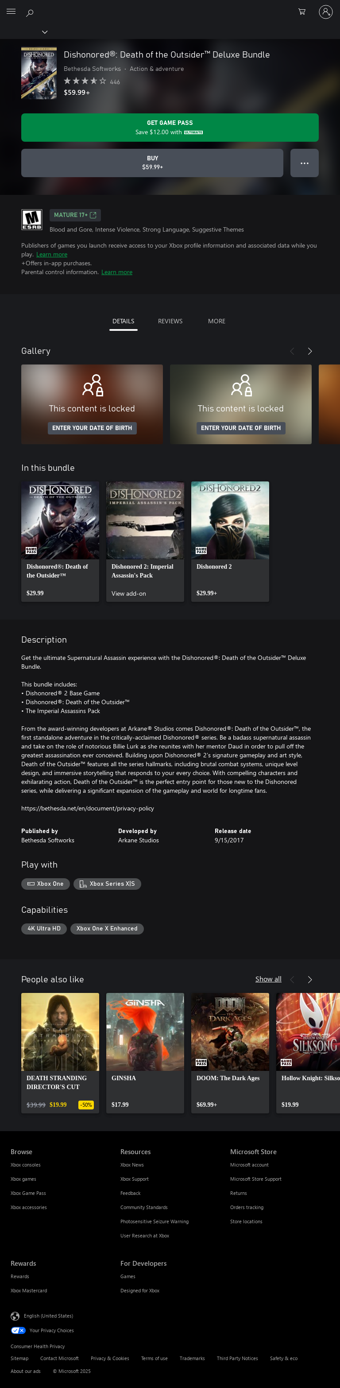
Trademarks (192, 1358)
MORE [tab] (216, 321)
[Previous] (292, 351)
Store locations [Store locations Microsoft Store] (246, 1221)
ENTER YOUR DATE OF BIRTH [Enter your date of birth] (92, 428)
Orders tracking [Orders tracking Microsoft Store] (246, 1207)
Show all (268, 978)
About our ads (26, 1371)
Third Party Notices (237, 1358)
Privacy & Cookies (110, 1358)
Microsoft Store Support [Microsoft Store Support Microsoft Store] (256, 1179)
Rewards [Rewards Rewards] (20, 1276)
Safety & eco (284, 1358)
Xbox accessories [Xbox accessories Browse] (29, 1207)
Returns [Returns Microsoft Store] (238, 1193)
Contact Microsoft (59, 1358)
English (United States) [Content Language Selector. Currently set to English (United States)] (48, 1315)
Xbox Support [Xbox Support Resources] (134, 1179)
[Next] (310, 351)
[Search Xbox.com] (31, 11)
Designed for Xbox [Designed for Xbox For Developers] (139, 1290)
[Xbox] (23, 31)
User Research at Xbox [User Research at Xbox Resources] (144, 1235)
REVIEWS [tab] (170, 321)
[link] (60, 541)
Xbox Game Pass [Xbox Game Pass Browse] (28, 1193)
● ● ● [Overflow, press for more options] (305, 162)
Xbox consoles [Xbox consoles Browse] (26, 1164)
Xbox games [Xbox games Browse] (23, 1179)
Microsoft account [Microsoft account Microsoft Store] (249, 1164)
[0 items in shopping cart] (304, 12)
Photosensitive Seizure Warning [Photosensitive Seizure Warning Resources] (154, 1221)
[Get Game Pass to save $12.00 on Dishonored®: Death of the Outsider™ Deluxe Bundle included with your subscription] (170, 127)
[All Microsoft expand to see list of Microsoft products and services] (11, 12)
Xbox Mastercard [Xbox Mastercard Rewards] (29, 1290)
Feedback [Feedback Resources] (130, 1193)
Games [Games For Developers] (127, 1276)
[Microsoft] (169, 6)
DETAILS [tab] (123, 321)
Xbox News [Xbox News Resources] (132, 1164)
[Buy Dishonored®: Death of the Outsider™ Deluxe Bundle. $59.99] (152, 163)
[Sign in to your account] (325, 12)
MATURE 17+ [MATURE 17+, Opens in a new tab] (75, 215)
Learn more (51, 254)
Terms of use (154, 1358)
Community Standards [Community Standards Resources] (144, 1207)
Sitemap (19, 1358)
